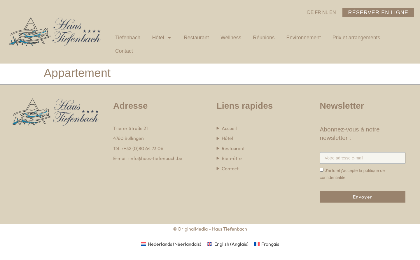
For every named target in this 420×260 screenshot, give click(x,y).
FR (318, 12)
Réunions (263, 38)
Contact (124, 51)
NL (325, 12)
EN (332, 12)
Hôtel (162, 37)
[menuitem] (171, 244)
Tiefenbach (127, 38)
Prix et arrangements (356, 38)
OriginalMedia (192, 229)
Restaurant (196, 38)
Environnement (303, 38)
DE (310, 12)
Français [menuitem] (270, 244)
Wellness (230, 38)
